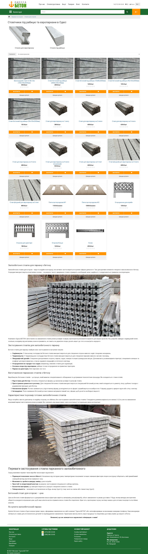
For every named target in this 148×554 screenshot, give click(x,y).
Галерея (71, 4)
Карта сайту (78, 541)
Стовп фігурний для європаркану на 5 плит (24, 202)
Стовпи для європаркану (24, 48)
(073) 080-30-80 (49, 532)
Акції (64, 4)
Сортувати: (12, 54)
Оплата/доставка (53, 4)
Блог (78, 4)
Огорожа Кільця (57, 243)
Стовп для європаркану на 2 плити (90, 121)
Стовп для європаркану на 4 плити (24, 162)
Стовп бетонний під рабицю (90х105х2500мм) (24, 121)
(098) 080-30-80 (49, 534)
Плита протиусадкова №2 (90, 202)
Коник (90, 243)
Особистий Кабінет (80, 532)
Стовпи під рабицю (57, 48)
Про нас (42, 4)
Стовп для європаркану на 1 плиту (57, 121)
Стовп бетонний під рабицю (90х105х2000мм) (123, 81)
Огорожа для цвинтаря (24, 243)
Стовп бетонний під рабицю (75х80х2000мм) (90, 81)
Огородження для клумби (123, 202)
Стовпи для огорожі (30, 17)
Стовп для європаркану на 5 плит (90, 162)
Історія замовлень (80, 534)
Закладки (12, 541)
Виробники (12, 543)
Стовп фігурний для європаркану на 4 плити (124, 162)
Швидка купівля (24, 95)
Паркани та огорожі (17, 17)
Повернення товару (81, 539)
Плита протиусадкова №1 (57, 202)
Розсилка (77, 536)
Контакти (85, 4)
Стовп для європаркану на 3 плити (123, 121)
